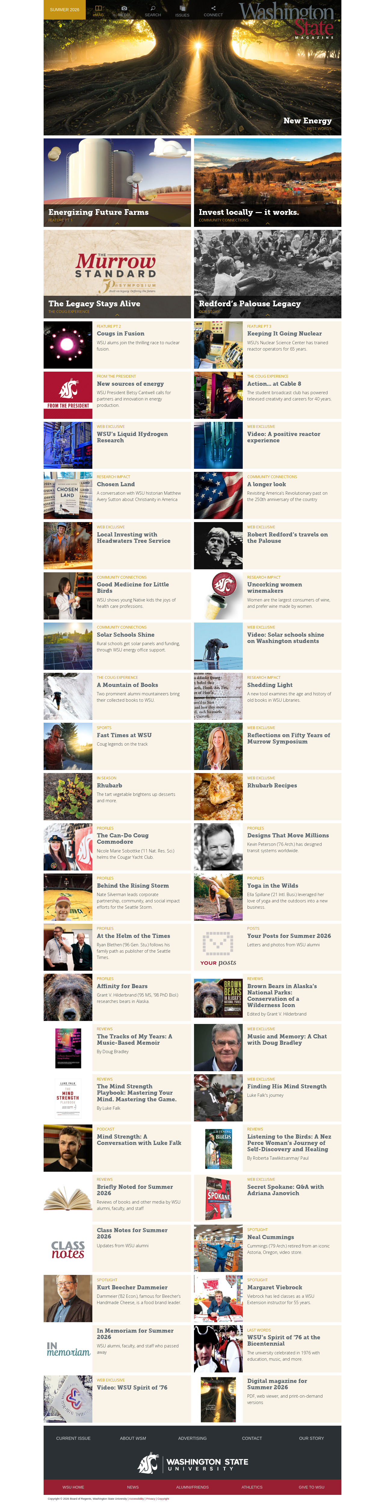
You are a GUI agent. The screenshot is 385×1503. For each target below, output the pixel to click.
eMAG (98, 11)
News (133, 1487)
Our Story (311, 1438)
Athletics (252, 1487)
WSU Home (73, 1487)
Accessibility (136, 1498)
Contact (252, 1438)
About (133, 1438)
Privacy (150, 1498)
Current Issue (73, 1438)
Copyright (163, 1498)
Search (153, 11)
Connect (213, 11)
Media (124, 11)
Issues (182, 11)
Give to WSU (312, 1487)
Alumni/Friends (192, 1487)
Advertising (192, 1438)
